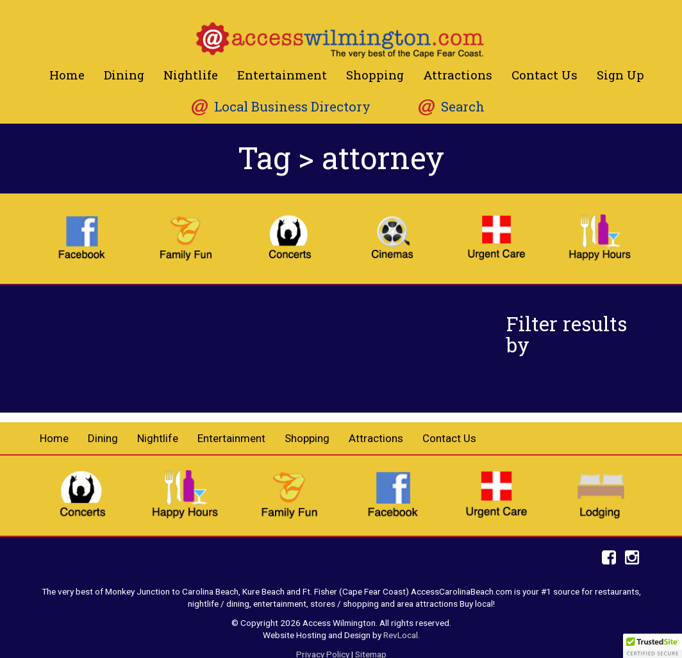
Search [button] (463, 106)
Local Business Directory (292, 106)
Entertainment (282, 75)
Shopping (375, 75)
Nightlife (190, 75)
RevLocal (400, 635)
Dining (124, 75)
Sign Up (620, 75)
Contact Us (545, 75)
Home (67, 75)
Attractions (457, 75)
